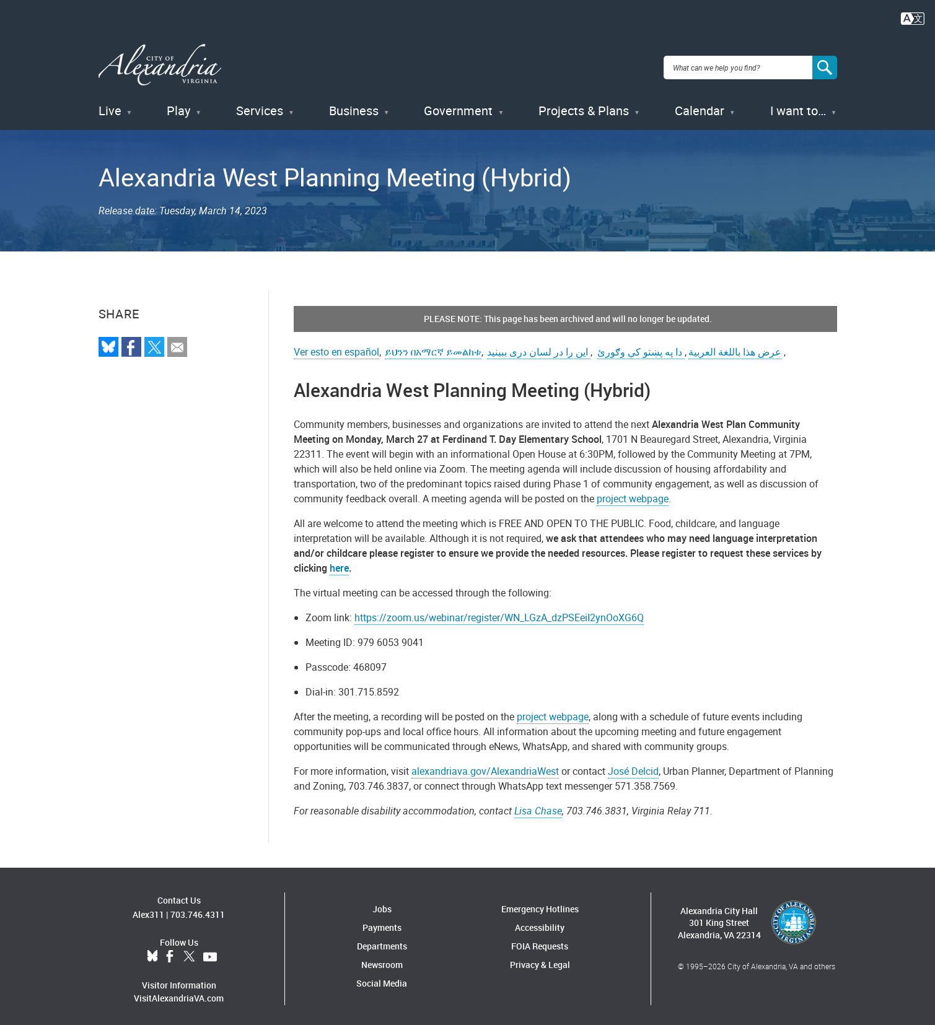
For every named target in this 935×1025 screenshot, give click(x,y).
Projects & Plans (583, 105)
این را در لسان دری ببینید (538, 346)
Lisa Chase (538, 805)
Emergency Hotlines (540, 903)
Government (458, 105)
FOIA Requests (539, 940)
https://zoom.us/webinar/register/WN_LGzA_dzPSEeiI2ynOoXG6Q (499, 612)
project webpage (633, 493)
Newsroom (382, 959)
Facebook (170, 950)
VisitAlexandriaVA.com (179, 992)
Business (354, 105)
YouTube (210, 950)
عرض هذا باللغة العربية (734, 346)
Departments (382, 940)
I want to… (798, 105)
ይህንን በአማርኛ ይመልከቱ (433, 346)
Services (259, 105)
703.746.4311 (197, 908)
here (339, 562)
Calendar (699, 105)
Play (178, 105)
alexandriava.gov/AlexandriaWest (485, 765)
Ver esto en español (336, 346)
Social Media (381, 978)
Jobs (382, 903)
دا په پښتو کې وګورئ (641, 346)
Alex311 (148, 908)
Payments (382, 922)
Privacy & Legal (540, 959)
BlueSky (152, 950)
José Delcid (633, 765)
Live (110, 105)
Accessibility (539, 922)
